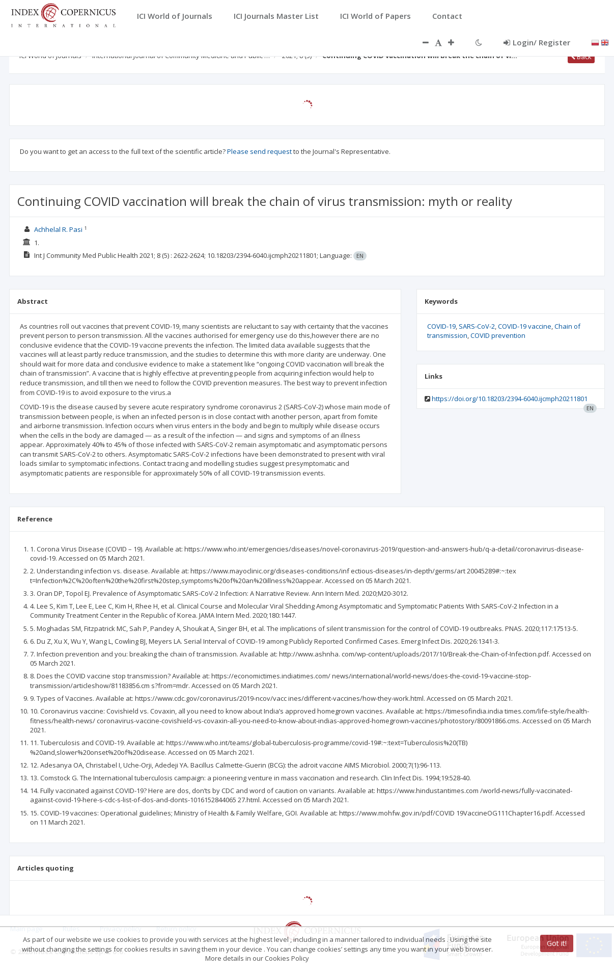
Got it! (557, 943)
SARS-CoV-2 (477, 326)
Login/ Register (537, 42)
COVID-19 (441, 326)
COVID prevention (497, 335)
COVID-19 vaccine (524, 326)
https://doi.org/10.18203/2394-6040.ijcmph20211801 (510, 398)
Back (581, 56)
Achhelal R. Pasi (58, 229)
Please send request (259, 151)
